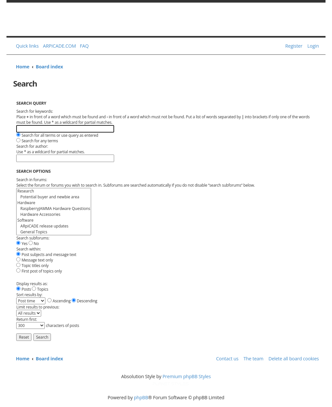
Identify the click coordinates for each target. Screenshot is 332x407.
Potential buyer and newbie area (54, 197)
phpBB (141, 397)
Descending (84, 301)
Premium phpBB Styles (186, 376)
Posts (23, 289)
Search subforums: (32, 238)
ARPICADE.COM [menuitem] (59, 46)
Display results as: (31, 283)
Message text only (34, 260)
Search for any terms (37, 141)
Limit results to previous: (37, 307)
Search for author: (32, 146)
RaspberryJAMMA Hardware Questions (54, 209)
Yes (21, 243)
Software (54, 220)
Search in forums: (31, 179)
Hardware (54, 203)
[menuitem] (83, 46)
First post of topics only (39, 271)
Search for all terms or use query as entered (57, 135)
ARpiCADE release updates (54, 226)
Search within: (28, 249)
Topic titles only (32, 265)
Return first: (26, 319)
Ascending (59, 301)
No (34, 243)
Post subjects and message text (46, 254)
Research (54, 191)
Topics (40, 289)
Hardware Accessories (54, 214)
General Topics (54, 232)
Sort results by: (29, 294)
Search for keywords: (34, 111)
